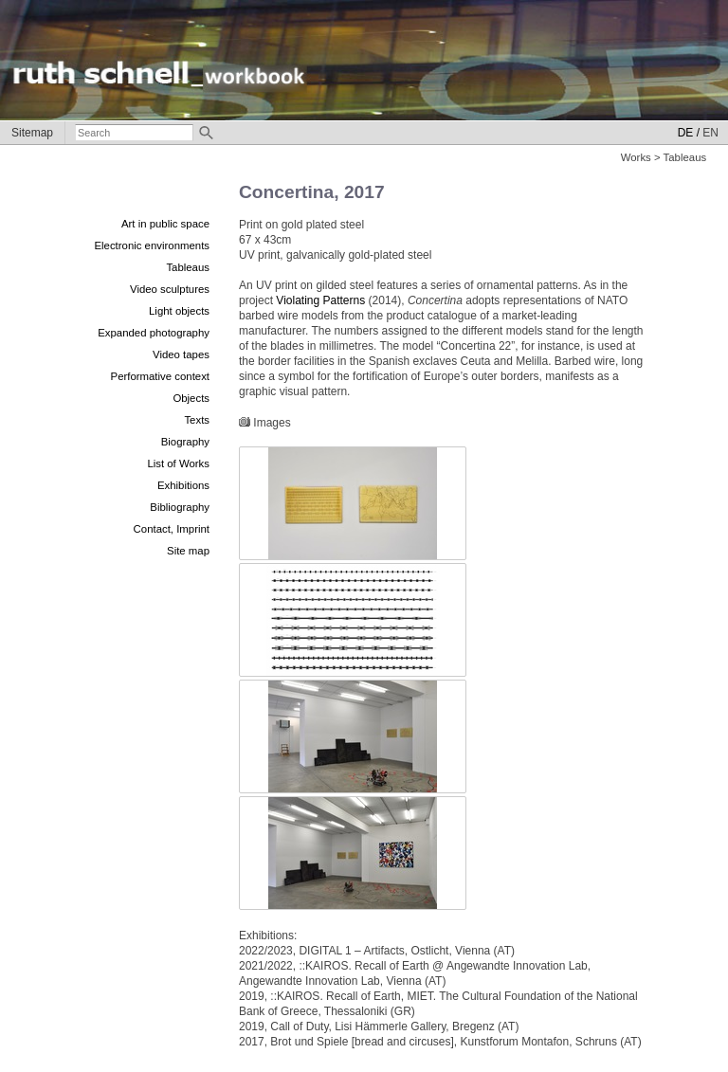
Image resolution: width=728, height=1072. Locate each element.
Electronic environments (151, 245)
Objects (191, 398)
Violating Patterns (320, 300)
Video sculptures (169, 289)
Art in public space (165, 223)
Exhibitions (183, 485)
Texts (196, 420)
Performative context (160, 376)
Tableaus (187, 267)
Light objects (179, 311)
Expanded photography (153, 332)
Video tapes (181, 354)
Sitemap (32, 132)
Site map (188, 550)
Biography (185, 441)
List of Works (178, 463)
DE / (689, 132)
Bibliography (179, 507)
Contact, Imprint (171, 529)
